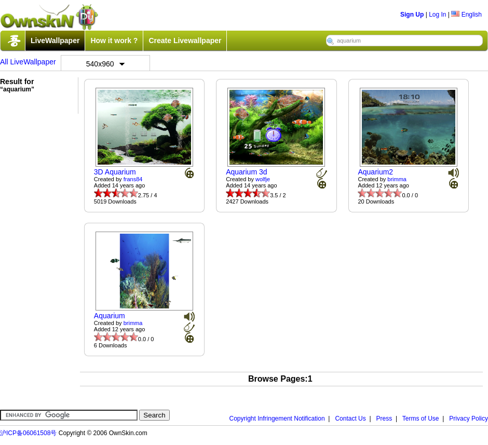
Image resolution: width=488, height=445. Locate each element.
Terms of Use (420, 418)
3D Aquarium (115, 172)
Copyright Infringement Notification (277, 418)
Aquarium (109, 316)
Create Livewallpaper (184, 40)
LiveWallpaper (55, 40)
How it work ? (114, 40)
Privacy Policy (468, 418)
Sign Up (412, 14)
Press (384, 418)
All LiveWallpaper (28, 62)
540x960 (105, 64)
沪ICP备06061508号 (28, 433)
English (466, 14)
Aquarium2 (375, 172)
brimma (396, 179)
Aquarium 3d (246, 172)
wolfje (262, 179)
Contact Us (350, 418)
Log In (437, 14)
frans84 (133, 179)
